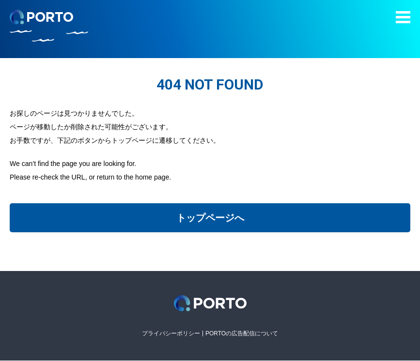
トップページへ (210, 217)
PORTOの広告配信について (241, 333)
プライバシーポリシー (171, 333)
